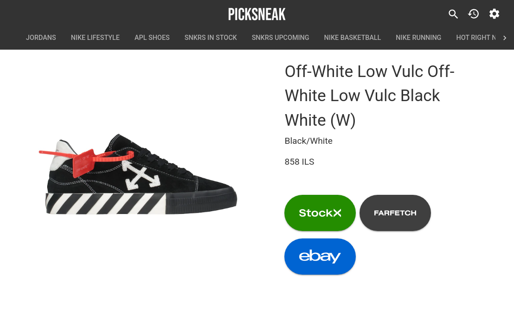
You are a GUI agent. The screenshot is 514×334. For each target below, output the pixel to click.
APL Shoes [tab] (152, 38)
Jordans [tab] (41, 38)
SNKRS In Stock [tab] (210, 38)
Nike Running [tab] (418, 38)
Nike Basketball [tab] (353, 38)
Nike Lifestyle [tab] (95, 38)
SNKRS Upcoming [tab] (280, 38)
